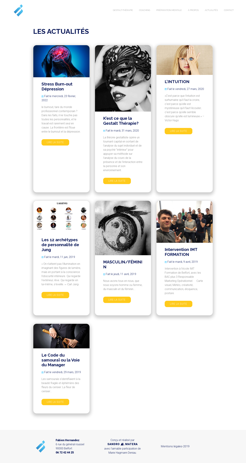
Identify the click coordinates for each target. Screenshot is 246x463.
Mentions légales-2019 (175, 446)
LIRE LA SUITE (55, 142)
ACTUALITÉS (211, 10)
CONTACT (229, 10)
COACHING (144, 10)
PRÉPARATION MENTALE (169, 10)
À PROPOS (193, 10)
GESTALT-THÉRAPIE (123, 10)
